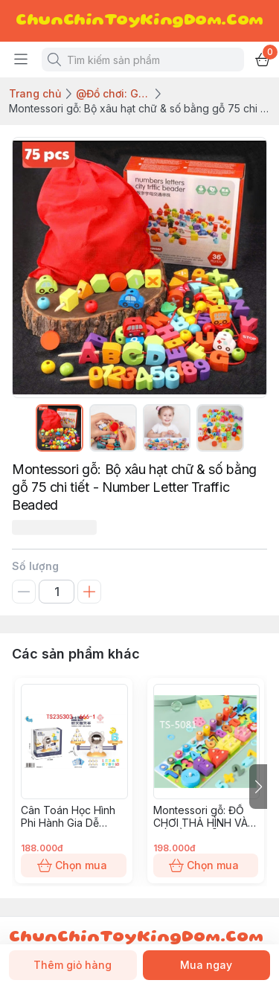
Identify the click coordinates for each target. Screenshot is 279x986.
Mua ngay (207, 965)
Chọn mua (73, 865)
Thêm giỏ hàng (73, 965)
